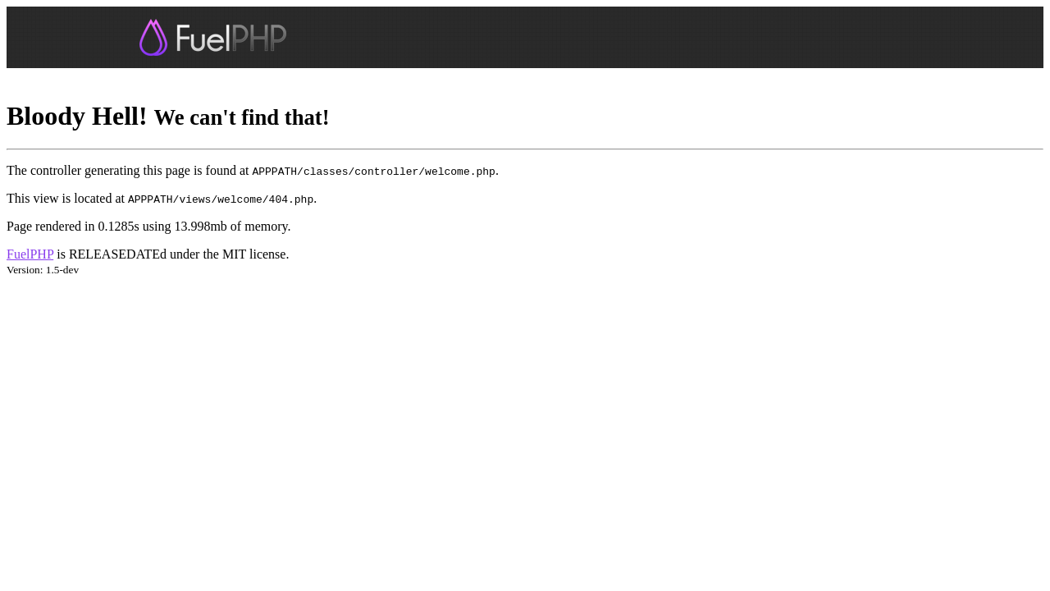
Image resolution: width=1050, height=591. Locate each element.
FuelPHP (30, 254)
